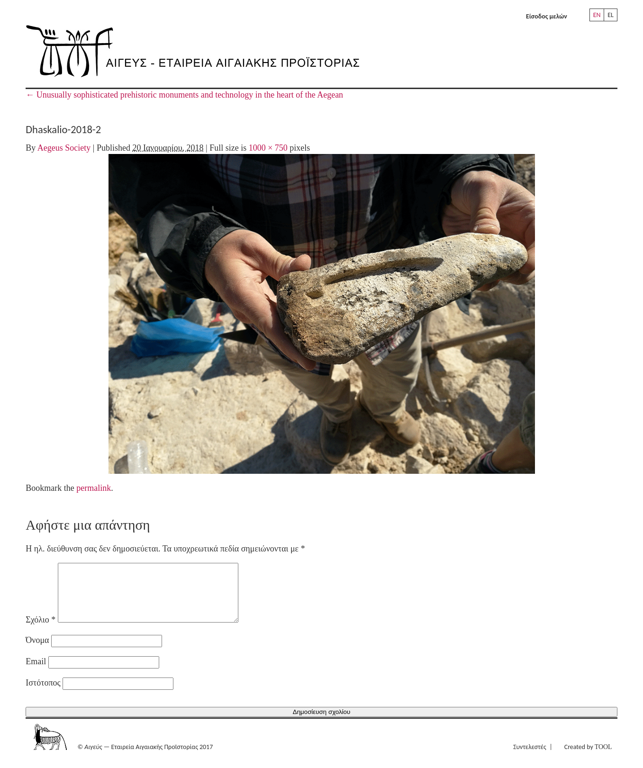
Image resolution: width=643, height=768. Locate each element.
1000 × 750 (268, 148)
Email (36, 673)
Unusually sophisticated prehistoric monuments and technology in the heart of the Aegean (184, 94)
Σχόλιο (40, 631)
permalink (93, 488)
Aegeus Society (64, 148)
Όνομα (37, 651)
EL (610, 15)
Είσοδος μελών (546, 16)
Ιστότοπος (43, 694)
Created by (588, 758)
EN (597, 15)
